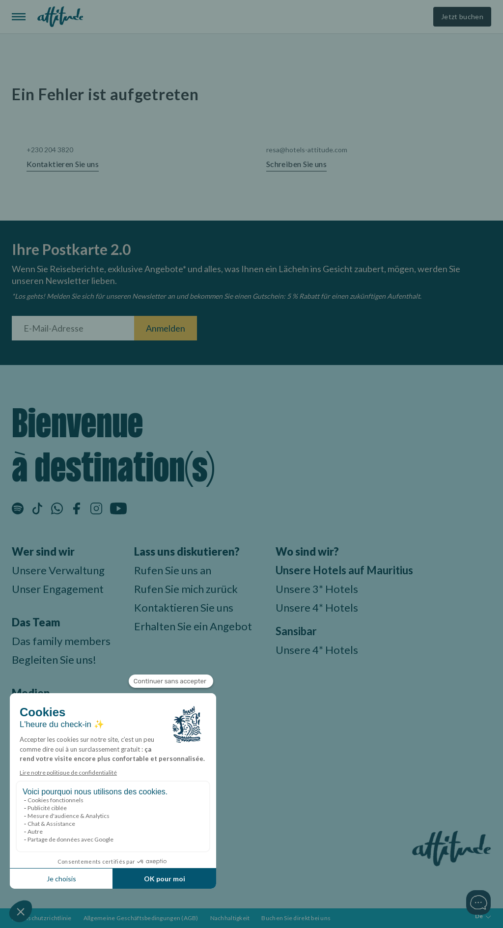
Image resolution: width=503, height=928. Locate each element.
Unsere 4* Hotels (317, 607)
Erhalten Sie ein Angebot (193, 626)
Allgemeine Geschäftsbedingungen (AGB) (141, 918)
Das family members (61, 640)
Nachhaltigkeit (230, 918)
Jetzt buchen (462, 16)
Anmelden (165, 328)
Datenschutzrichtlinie (42, 918)
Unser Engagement (58, 588)
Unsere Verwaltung (58, 570)
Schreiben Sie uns (296, 164)
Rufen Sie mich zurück (186, 588)
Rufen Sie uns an (172, 570)
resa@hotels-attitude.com (306, 149)
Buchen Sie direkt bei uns (296, 918)
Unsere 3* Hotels (317, 588)
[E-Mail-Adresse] (73, 328)
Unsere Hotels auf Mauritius (344, 570)
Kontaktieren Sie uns (63, 164)
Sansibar (296, 631)
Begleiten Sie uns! (54, 659)
